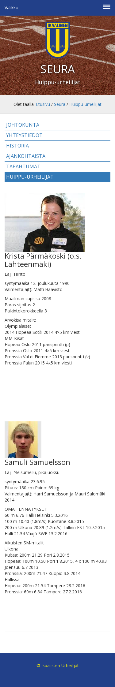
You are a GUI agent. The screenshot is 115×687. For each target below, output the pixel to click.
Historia (17, 145)
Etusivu (43, 104)
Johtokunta (22, 124)
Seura (59, 104)
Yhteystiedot (24, 135)
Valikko (11, 7)
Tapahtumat (23, 166)
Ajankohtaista (25, 156)
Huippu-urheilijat (85, 104)
